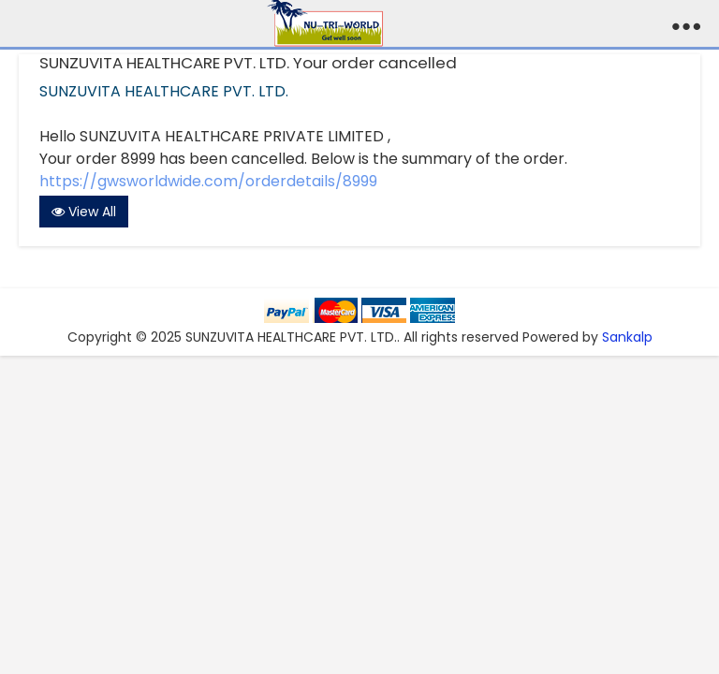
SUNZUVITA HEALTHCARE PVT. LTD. (163, 91)
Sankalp (627, 337)
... (686, 19)
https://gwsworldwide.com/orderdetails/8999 (208, 181)
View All (83, 211)
